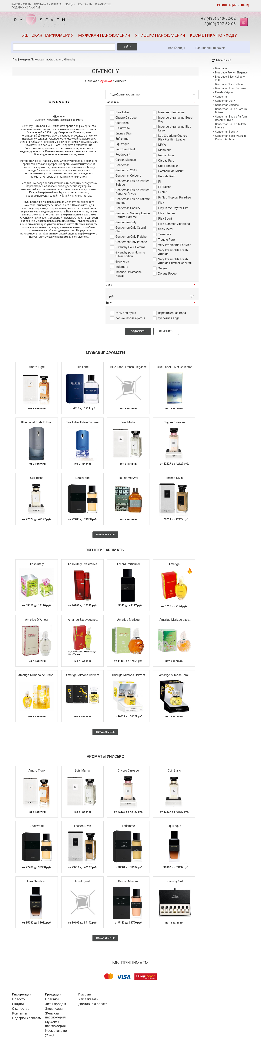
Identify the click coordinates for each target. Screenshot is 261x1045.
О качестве (103, 4)
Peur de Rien (166, 177)
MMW (162, 146)
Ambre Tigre (36, 368)
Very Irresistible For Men (174, 246)
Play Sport (165, 219)
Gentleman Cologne (128, 177)
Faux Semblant (125, 150)
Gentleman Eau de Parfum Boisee (132, 184)
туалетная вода (168, 319)
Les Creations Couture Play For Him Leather (173, 138)
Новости (18, 1000)
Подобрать (138, 332)
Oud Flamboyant (168, 167)
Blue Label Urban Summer (82, 423)
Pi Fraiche (164, 188)
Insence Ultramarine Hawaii (128, 275)
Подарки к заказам (26, 7)
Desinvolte (122, 129)
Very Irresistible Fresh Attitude (173, 253)
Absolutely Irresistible (82, 565)
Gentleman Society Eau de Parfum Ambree (230, 138)
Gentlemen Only (125, 223)
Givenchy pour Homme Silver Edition (130, 255)
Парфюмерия (21, 60)
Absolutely (37, 565)
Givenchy (69, 60)
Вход (245, 5)
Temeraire (164, 235)
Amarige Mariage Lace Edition (174, 621)
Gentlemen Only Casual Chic (130, 230)
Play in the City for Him (173, 209)
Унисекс (120, 82)
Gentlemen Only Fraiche (131, 238)
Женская (91, 82)
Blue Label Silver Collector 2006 (174, 368)
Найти (127, 48)
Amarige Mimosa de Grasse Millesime (36, 676)
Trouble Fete (166, 241)
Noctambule (166, 156)
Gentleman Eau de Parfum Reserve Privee (132, 193)
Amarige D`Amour (36, 620)
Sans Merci (165, 230)
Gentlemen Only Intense (131, 243)
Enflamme (122, 140)
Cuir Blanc (122, 124)
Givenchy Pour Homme (130, 248)
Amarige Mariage (128, 620)
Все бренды (176, 49)
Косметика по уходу (213, 36)
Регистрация (226, 5)
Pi (159, 183)
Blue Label (122, 113)
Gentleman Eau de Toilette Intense (132, 202)
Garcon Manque (125, 161)
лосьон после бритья (130, 319)
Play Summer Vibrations (174, 225)
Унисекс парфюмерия (160, 36)
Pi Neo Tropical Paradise (174, 198)
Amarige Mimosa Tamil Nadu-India (174, 676)
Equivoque (122, 145)
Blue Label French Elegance (128, 368)
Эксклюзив (54, 1010)
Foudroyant (122, 155)
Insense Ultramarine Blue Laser (174, 129)
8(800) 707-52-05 (218, 24)
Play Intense (166, 214)
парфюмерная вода (172, 314)
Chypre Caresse (126, 119)
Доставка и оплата (48, 4)
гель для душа (125, 314)
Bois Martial (128, 423)
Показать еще (105, 535)
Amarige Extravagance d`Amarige (82, 621)
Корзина (242, 21)
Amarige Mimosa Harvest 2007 (82, 676)
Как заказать (21, 4)
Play (161, 204)
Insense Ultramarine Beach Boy (175, 120)
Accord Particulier (128, 565)
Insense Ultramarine (171, 113)
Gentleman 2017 (126, 171)
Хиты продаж (55, 1005)
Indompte (121, 268)
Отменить (166, 332)
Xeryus (162, 269)
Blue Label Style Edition (36, 423)
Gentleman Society (127, 209)
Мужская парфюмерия (104, 36)
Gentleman (122, 166)
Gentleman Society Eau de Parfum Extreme (132, 216)
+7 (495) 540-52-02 (216, 18)
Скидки (70, 4)
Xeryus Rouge (167, 274)
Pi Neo (162, 193)
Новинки (52, 1000)
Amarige (174, 565)
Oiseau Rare (166, 161)
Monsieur (164, 151)
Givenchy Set (174, 882)
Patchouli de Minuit (170, 172)
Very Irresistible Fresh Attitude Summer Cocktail (175, 262)
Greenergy (122, 262)
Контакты (85, 4)
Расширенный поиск (210, 49)
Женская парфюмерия (47, 36)
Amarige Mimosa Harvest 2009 (128, 676)
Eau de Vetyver (128, 479)
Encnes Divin (123, 134)
